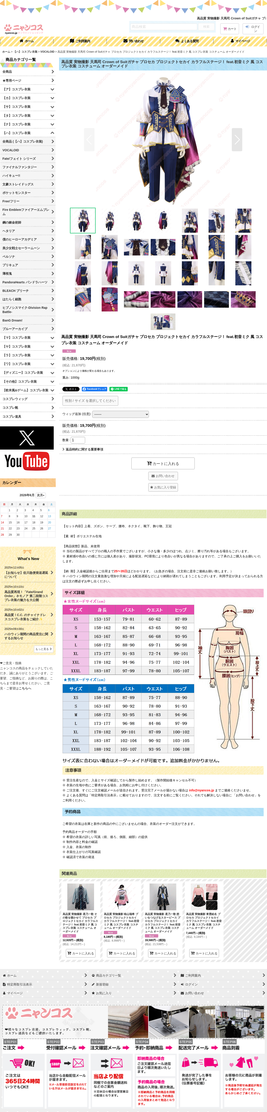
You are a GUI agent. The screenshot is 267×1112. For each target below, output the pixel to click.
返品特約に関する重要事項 (82, 449)
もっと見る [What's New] (43, 649)
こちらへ (25, 688)
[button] (187, 41)
